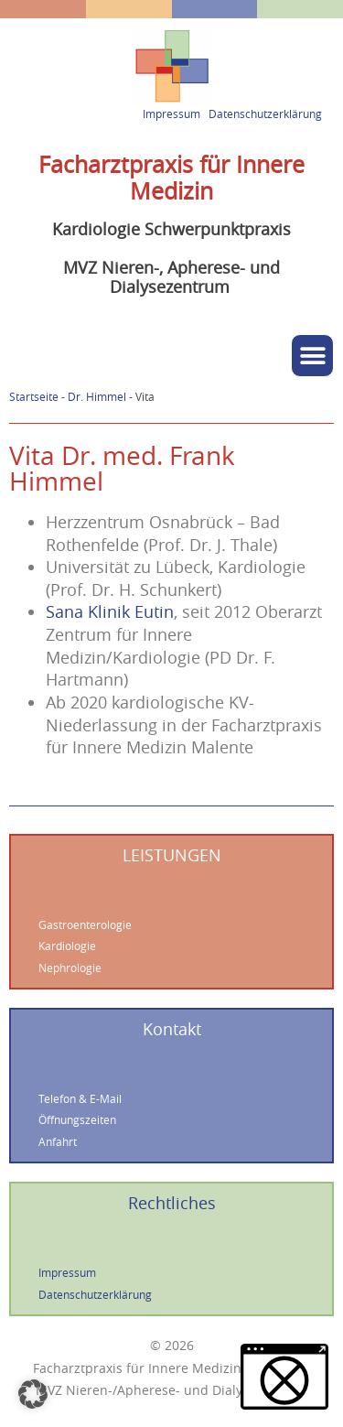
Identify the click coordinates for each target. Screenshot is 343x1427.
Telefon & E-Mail (80, 1099)
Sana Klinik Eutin (110, 611)
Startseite (34, 397)
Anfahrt (57, 1142)
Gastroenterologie (85, 925)
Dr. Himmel (97, 397)
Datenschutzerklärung (265, 114)
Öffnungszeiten (77, 1120)
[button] (312, 355)
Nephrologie (70, 968)
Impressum (171, 114)
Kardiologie (67, 946)
